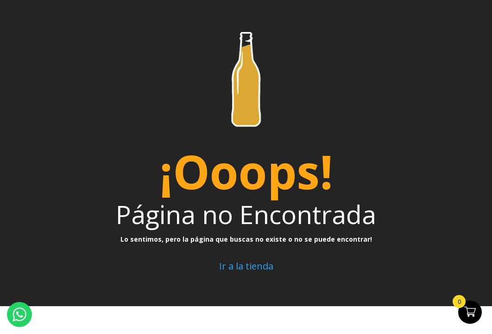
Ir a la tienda (246, 266)
